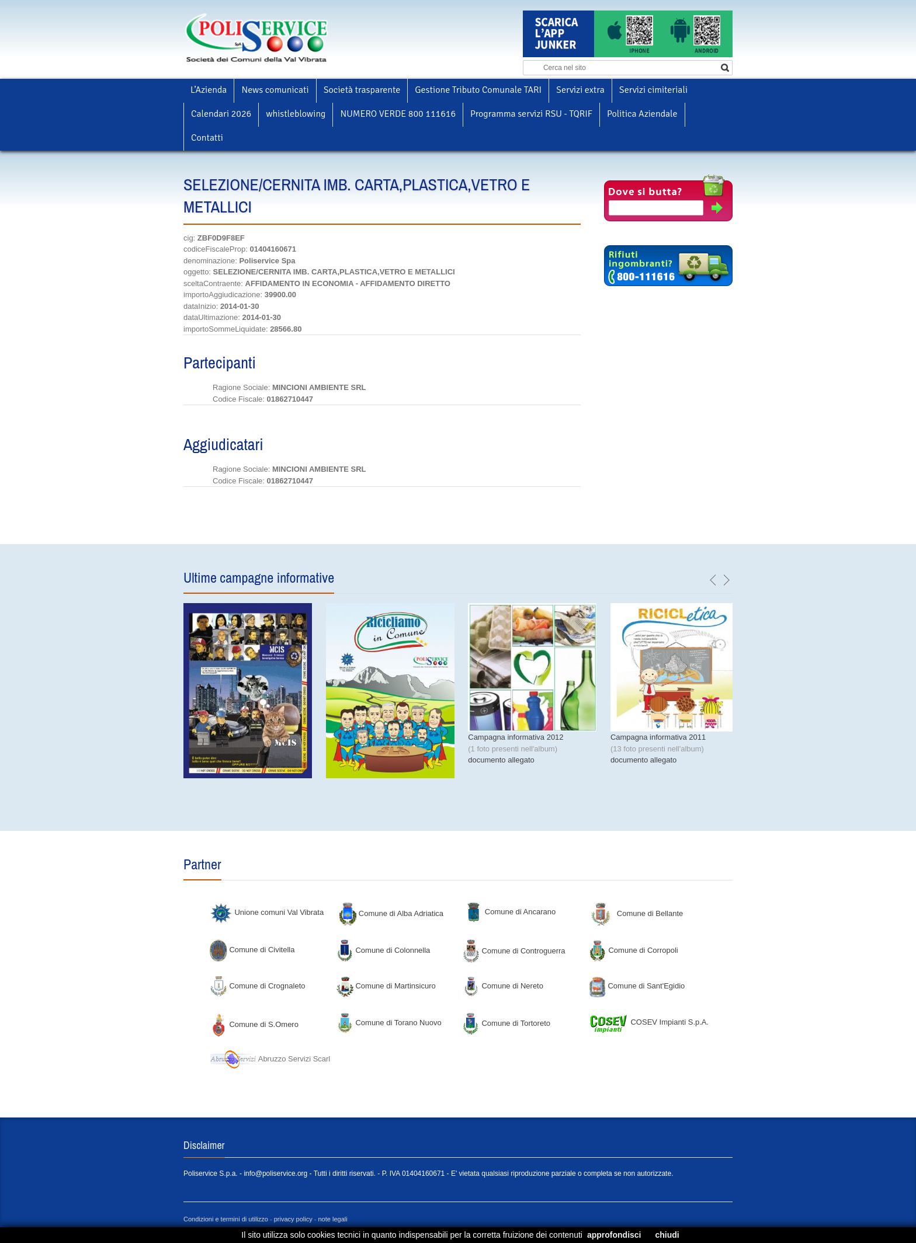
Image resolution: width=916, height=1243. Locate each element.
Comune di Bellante (637, 913)
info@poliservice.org (275, 1173)
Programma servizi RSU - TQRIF (531, 114)
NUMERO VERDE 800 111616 (398, 114)
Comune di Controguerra (513, 950)
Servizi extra (580, 90)
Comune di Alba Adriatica (391, 913)
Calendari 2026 (221, 114)
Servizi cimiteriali (653, 90)
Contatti (207, 138)
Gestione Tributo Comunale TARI (478, 90)
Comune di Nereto (502, 985)
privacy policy (293, 1219)
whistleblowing (295, 114)
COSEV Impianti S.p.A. (648, 1022)
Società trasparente (362, 90)
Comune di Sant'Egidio (636, 985)
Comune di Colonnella (383, 950)
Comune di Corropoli (633, 950)
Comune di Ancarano (510, 911)
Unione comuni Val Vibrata (267, 912)
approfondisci (614, 1234)
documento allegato (501, 759)
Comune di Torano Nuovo (389, 1022)
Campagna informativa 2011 (658, 737)
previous (713, 580)
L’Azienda (208, 90)
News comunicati (274, 90)
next (726, 580)
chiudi (667, 1234)
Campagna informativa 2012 (515, 737)
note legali (333, 1219)
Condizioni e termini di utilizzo (225, 1219)
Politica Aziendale (642, 114)
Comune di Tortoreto (506, 1023)
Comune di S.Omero (254, 1024)
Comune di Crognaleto (258, 985)
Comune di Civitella (252, 949)
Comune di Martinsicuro (386, 985)
